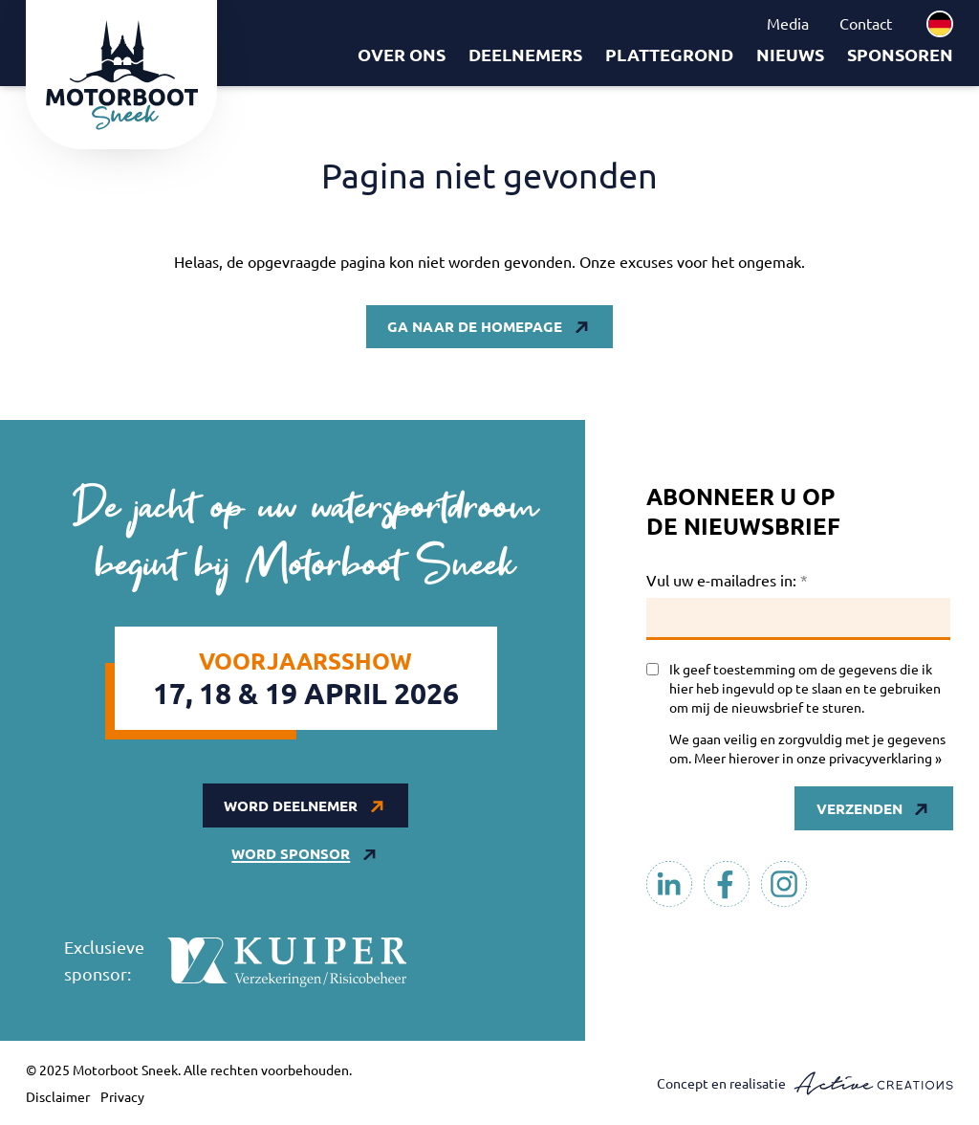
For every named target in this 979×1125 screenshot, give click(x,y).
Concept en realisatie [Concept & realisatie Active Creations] (805, 1083)
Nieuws (790, 54)
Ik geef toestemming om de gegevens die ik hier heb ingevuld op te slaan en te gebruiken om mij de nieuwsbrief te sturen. (805, 688)
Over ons (402, 54)
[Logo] (121, 74)
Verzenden (859, 808)
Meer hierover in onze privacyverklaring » (818, 757)
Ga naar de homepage (474, 326)
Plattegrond (669, 54)
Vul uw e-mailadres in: (727, 579)
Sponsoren (900, 54)
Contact (865, 23)
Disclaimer (58, 1096)
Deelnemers (525, 54)
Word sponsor (290, 853)
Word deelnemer (291, 805)
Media (788, 23)
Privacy (122, 1096)
